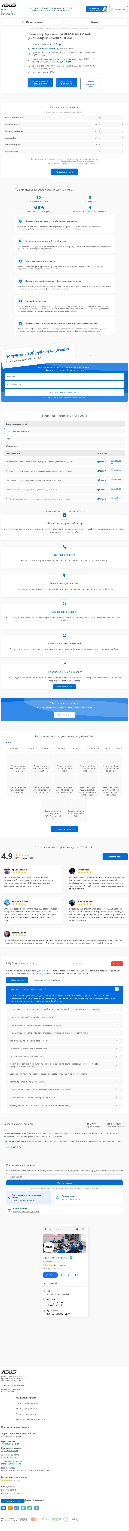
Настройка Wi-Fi (10, 138)
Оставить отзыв (115, 856)
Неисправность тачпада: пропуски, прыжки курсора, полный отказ (33, 480)
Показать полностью (13, 1147)
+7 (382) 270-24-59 (42, 8)
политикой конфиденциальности (75, 397)
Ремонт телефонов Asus (27, 1403)
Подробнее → (116, 462)
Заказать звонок (64, 715)
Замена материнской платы (14, 117)
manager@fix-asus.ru (11, 1463)
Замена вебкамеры (11, 151)
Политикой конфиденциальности (86, 1188)
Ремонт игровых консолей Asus (30, 1419)
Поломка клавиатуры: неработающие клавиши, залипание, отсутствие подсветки (39, 471)
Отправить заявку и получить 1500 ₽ (65, 392)
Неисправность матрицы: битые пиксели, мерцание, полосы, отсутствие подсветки (40, 461)
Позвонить (95, 22)
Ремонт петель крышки (13, 145)
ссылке (12, 1391)
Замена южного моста (12, 124)
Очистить (117, 964)
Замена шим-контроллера (14, 131)
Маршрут (50, 1275)
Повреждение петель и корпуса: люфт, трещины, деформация (31, 490)
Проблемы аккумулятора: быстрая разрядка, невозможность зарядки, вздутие (38, 499)
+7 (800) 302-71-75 (63, 8)
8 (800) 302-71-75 (9, 1450)
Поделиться (3, 1508)
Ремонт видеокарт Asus (26, 1414)
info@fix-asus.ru (8, 1457)
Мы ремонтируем (32, 22)
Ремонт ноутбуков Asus (26, 1408)
